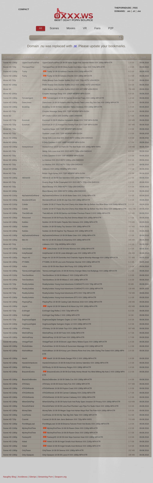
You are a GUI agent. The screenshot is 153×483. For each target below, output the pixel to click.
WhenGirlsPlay (28, 402)
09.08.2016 (144, 63)
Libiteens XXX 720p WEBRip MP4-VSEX (59, 244)
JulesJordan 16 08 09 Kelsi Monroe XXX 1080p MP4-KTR (68, 249)
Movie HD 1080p (10, 85)
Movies (71, 28)
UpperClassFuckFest (30, 63)
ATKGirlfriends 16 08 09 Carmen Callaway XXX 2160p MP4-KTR (68, 393)
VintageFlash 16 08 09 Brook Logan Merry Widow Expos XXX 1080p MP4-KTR (74, 342)
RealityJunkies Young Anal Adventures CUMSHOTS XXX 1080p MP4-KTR (72, 289)
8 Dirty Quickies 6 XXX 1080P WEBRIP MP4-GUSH (63, 142)
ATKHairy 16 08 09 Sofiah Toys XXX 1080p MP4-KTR (64, 328)
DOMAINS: (119, 11)
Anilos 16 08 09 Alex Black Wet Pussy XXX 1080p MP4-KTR (67, 266)
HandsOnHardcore (29, 363)
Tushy (24, 71)
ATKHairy (26, 328)
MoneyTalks (27, 411)
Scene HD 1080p (10, 63)
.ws (128, 11)
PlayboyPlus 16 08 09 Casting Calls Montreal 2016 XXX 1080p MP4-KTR (72, 302)
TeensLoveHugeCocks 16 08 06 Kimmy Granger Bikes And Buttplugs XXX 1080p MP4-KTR (79, 271)
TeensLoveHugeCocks (31, 271)
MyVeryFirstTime (29, 428)
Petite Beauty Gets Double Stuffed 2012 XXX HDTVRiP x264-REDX (70, 89)
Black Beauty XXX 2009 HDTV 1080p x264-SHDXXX (64, 191)
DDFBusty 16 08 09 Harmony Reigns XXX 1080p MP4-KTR (66, 367)
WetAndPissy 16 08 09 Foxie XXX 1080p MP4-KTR (63, 337)
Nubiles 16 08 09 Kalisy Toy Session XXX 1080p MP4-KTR (66, 227)
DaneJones (26, 102)
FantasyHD (26, 437)
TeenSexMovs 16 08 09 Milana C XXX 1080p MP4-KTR (65, 280)
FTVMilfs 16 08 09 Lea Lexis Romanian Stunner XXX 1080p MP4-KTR (71, 262)
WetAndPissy (27, 333)
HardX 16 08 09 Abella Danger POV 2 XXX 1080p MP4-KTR (69, 358)
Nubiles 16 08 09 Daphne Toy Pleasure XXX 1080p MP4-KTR (67, 231)
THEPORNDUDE (122, 8)
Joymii (24, 306)
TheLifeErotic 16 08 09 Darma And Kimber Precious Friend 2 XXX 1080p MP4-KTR (76, 213)
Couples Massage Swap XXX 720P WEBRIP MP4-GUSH (65, 111)
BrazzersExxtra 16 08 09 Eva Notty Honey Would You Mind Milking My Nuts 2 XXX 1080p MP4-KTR (83, 373)
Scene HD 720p (9, 67)
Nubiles (25, 222)
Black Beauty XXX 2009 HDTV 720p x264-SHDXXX (63, 187)
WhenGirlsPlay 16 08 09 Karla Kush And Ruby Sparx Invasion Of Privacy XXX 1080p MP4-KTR (81, 402)
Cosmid (25, 419)
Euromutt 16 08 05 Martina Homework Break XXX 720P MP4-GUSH (70, 120)
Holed (24, 442)
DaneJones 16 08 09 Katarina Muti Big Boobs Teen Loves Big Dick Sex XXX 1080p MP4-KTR (80, 102)
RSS (135, 8)
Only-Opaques (28, 455)
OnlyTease (26, 450)
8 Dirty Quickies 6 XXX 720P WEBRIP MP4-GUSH (63, 156)
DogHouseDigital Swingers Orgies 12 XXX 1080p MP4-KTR (66, 324)
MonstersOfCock (29, 200)
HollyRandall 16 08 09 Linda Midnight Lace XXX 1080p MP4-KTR (69, 253)
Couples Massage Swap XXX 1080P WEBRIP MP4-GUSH (66, 94)
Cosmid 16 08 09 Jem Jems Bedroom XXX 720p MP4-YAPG (67, 419)
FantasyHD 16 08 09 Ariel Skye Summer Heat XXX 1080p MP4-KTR (72, 437)
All (40, 28)
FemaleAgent (27, 98)
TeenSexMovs (28, 275)
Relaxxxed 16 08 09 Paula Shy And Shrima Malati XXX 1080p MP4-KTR (71, 218)
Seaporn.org (61, 477)
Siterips (32, 477)
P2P (110, 28)
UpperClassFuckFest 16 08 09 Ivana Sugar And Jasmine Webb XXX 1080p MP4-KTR (77, 63)
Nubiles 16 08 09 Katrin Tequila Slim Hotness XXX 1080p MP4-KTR (69, 222)
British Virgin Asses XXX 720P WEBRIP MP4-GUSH (63, 173)
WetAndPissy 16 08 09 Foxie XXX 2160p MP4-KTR (63, 333)
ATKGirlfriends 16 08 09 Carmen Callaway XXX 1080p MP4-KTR (68, 397)
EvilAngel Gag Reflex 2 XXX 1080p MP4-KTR (61, 315)
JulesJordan (27, 249)
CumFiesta (26, 415)
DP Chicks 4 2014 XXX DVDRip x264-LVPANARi (62, 116)
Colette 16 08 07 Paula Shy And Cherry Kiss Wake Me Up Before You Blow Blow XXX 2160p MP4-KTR (84, 204)
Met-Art (25, 240)
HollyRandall (27, 253)
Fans (97, 28)
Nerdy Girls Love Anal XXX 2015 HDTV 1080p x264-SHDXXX (67, 138)
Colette (25, 204)
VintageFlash (27, 342)
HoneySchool (27, 147)
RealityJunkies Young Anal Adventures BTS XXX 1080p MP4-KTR (69, 297)
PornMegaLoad (28, 424)
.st (133, 11)
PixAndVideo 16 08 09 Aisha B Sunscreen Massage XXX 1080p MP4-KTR (72, 346)
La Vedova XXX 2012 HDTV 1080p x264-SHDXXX (63, 160)
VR (85, 28)
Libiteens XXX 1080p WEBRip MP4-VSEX (59, 169)
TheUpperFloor (28, 67)
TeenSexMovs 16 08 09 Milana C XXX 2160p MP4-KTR (65, 275)
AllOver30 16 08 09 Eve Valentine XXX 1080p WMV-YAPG (66, 178)
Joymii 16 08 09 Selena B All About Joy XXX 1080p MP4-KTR (69, 306)
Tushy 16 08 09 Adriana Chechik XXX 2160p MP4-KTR (67, 71)
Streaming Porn (45, 477)
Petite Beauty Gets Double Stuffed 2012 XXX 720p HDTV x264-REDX (70, 80)
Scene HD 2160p (10, 71)
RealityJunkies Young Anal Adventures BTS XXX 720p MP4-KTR (68, 293)
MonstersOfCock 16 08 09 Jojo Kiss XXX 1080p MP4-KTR (66, 200)
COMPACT (23, 9)
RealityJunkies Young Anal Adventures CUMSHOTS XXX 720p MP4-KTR (72, 284)
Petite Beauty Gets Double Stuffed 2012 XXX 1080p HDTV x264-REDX (71, 85)
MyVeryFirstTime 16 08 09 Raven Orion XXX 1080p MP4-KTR (70, 433)
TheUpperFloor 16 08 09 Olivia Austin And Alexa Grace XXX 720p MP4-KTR (73, 67)
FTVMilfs (25, 262)
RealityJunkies (28, 284)
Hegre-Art (26, 258)
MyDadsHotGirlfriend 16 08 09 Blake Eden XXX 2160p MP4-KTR (68, 196)
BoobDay (26, 107)
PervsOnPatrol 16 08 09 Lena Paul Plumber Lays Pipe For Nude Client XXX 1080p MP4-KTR (80, 406)
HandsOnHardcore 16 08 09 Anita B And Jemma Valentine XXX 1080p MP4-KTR (75, 363)
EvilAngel (26, 311)
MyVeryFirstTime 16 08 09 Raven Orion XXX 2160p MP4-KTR (70, 428)
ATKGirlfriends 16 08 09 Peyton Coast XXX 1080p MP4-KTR (67, 388)
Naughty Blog (9, 477)
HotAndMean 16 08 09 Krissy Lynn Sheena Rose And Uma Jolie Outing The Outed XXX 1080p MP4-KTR (83, 352)
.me (139, 11)
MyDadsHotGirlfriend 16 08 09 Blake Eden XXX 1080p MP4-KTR (68, 235)
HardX (24, 358)
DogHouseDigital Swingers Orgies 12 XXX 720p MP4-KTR (66, 320)
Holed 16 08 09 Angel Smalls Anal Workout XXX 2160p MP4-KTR (71, 441)
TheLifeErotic (27, 213)
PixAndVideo (27, 346)
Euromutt (26, 120)
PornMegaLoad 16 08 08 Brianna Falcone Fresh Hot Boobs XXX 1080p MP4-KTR (75, 424)
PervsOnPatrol (28, 406)
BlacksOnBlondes (29, 379)
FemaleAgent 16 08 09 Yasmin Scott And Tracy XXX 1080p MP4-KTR (73, 98)
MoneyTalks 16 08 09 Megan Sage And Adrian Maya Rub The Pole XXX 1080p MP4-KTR (78, 411)
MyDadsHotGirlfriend (30, 196)
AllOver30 (26, 178)
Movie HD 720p (9, 80)
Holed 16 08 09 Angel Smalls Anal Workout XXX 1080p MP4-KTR (71, 446)
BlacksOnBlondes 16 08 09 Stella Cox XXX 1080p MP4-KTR (67, 379)
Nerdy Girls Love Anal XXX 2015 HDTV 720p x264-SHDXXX (67, 151)
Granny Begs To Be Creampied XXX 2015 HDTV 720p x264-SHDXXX (70, 182)
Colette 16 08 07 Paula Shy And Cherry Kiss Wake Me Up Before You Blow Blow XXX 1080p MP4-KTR (84, 209)
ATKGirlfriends (28, 388)
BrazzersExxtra (28, 372)
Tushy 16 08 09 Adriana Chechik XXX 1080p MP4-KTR (67, 76)
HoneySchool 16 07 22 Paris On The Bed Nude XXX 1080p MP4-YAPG (71, 147)
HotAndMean (27, 351)
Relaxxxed (26, 218)
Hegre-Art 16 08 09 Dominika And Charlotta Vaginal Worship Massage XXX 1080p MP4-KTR (80, 258)
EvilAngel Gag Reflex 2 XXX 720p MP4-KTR (60, 311)
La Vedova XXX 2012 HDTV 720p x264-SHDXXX (62, 164)
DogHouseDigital (29, 320)
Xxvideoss (22, 477)
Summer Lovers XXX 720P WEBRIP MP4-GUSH (62, 133)
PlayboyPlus (27, 302)
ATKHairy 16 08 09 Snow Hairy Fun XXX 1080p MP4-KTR (66, 384)
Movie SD (7, 89)
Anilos (24, 266)
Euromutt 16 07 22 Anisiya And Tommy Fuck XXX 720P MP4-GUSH (69, 125)
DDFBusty (26, 367)
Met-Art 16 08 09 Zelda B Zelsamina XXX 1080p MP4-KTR (66, 240)
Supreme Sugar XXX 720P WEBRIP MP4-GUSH (62, 129)
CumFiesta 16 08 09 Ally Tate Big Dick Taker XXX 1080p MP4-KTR (69, 415)
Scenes (54, 28)
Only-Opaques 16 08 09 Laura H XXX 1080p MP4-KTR (64, 455)
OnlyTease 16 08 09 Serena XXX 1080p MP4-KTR (63, 450)
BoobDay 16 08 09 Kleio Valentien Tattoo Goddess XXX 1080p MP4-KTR (72, 107)
